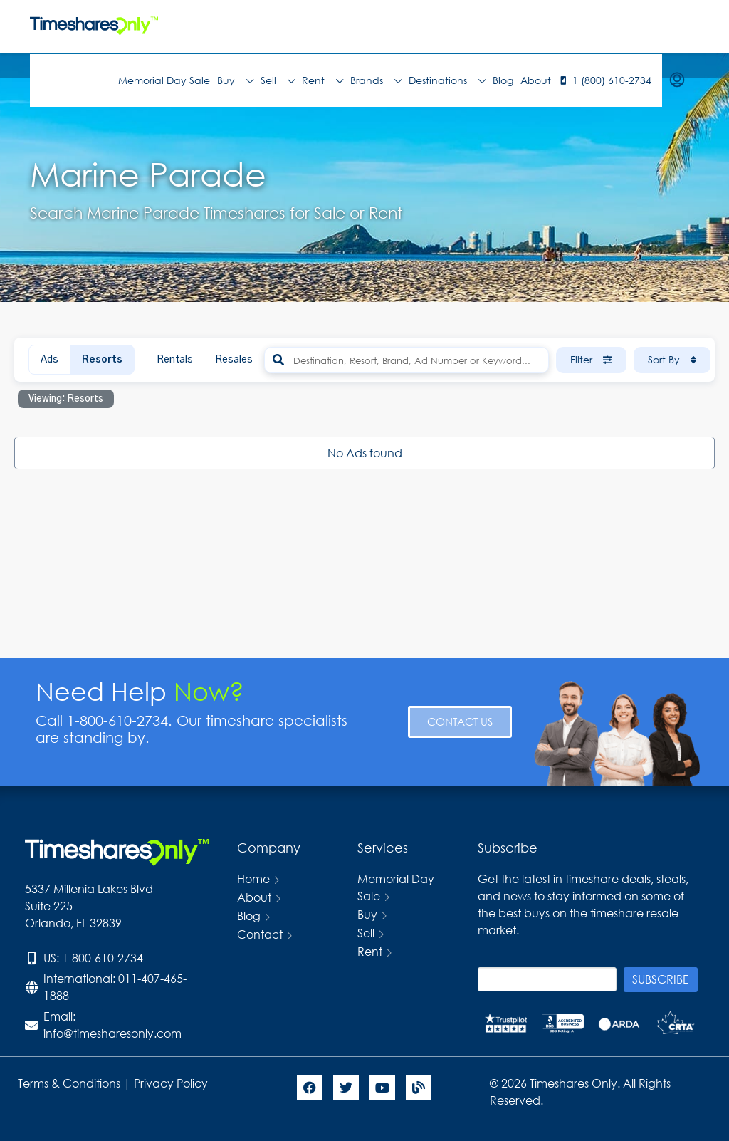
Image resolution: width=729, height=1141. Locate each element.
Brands (376, 80)
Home (253, 878)
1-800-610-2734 (102, 957)
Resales (234, 360)
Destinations (447, 80)
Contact (260, 934)
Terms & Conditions (69, 1082)
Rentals (175, 360)
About (535, 80)
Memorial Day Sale (164, 80)
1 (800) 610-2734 (611, 80)
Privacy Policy (172, 1082)
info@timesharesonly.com (112, 1033)
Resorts (102, 360)
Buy (235, 80)
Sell (278, 80)
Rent (322, 80)
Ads (49, 360)
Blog (503, 80)
